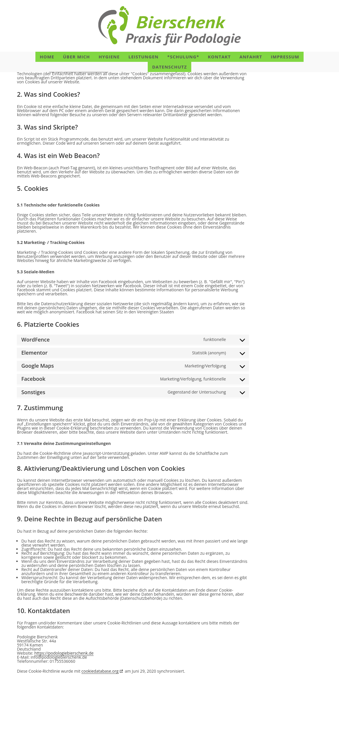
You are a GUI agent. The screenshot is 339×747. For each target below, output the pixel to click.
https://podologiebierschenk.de (78, 105)
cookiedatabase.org (100, 707)
